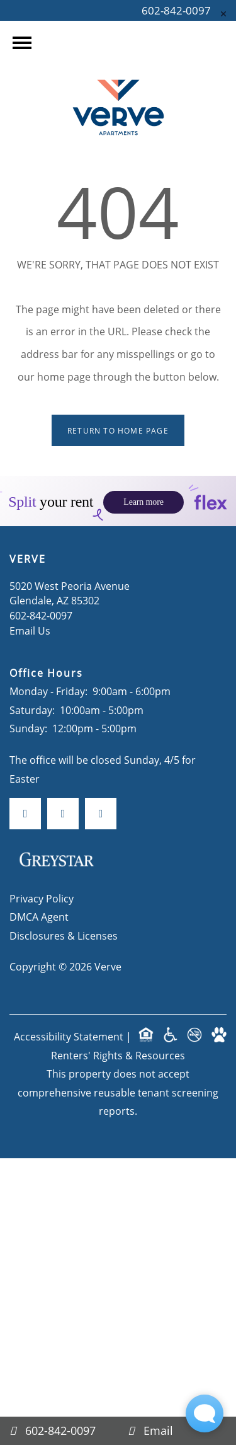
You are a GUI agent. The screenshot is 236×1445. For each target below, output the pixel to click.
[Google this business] (100, 763)
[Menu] (22, 43)
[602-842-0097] (59, 1431)
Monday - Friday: (48, 640)
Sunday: (28, 677)
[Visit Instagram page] (63, 763)
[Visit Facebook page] (25, 763)
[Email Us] (177, 1431)
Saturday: (32, 659)
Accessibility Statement (68, 986)
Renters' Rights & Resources (118, 1004)
